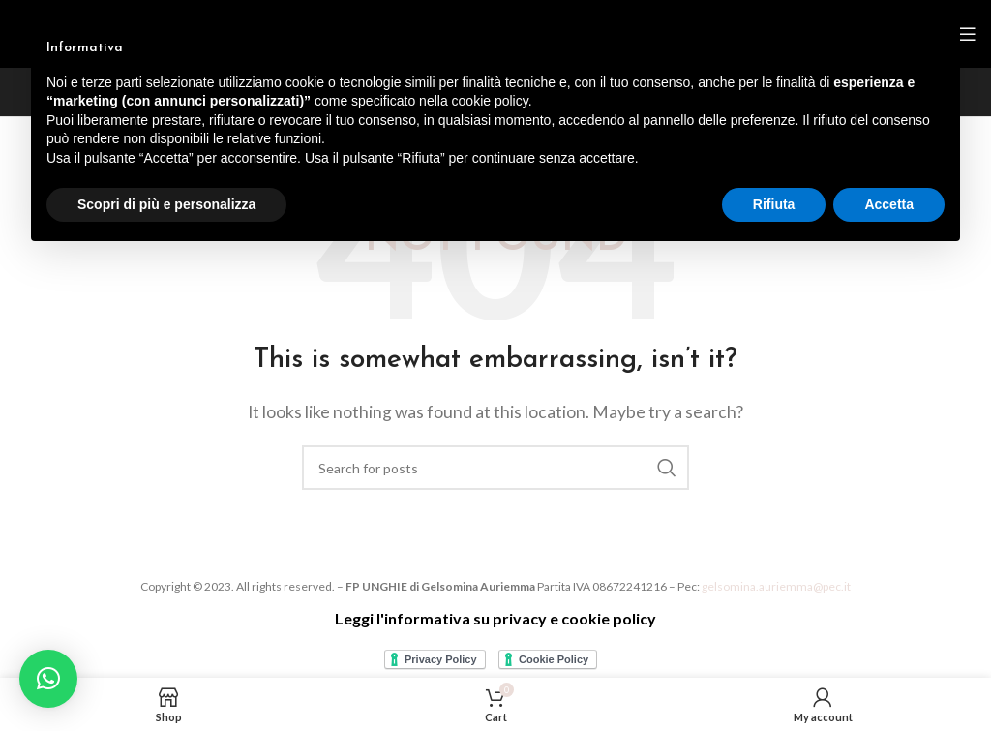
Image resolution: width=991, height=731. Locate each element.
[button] (48, 679)
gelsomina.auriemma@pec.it (776, 586)
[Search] (495, 467)
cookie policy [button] (490, 100)
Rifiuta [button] (774, 204)
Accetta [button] (889, 204)
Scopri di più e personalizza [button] (166, 204)
